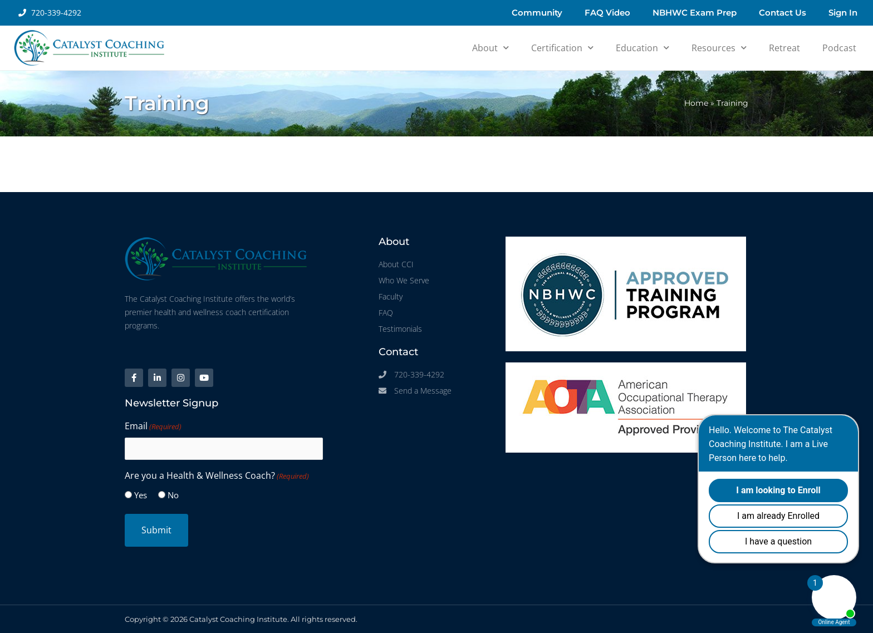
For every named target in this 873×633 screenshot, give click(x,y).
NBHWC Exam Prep (695, 12)
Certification (562, 47)
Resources (719, 47)
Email (153, 426)
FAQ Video (607, 12)
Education (642, 47)
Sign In (842, 12)
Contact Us (782, 12)
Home (696, 103)
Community (537, 12)
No (173, 494)
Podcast (839, 48)
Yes (140, 494)
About (490, 47)
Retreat (784, 48)
